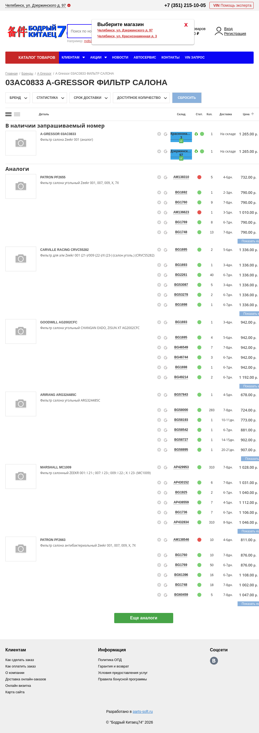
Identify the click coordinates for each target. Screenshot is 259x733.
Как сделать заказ (19, 660)
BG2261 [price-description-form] (181, 275)
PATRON (47, 177)
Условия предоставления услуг (123, 673)
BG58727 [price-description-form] (181, 440)
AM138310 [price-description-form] (181, 177)
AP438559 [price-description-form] (181, 502)
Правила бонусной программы (123, 679)
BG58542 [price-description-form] (181, 430)
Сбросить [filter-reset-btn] (187, 98)
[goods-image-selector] (21, 143)
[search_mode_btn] (8, 114)
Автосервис (145, 57)
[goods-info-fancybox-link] (159, 134)
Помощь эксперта (232, 5)
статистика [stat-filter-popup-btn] (47, 98)
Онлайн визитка (18, 686)
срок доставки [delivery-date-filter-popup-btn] (87, 98)
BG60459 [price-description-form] (181, 595)
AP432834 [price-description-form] (181, 522)
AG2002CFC (68, 322)
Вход (228, 29)
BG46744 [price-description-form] (181, 357)
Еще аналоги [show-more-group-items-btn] (145, 618)
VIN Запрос (195, 57)
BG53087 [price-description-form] (181, 285)
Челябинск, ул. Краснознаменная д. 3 (127, 36)
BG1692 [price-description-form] (181, 192)
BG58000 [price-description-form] (181, 410)
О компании (15, 673)
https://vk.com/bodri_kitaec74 (214, 661)
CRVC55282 (80, 250)
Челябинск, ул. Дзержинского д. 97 (125, 30)
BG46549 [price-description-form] (181, 347)
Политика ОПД (110, 660)
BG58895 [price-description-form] (181, 450)
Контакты (170, 57)
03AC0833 (68, 134)
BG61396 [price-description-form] (181, 575)
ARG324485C (66, 395)
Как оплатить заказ (20, 666)
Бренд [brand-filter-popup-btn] (15, 98)
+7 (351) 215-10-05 (185, 5)
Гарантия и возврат (114, 666)
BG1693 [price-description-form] (181, 265)
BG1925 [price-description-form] (181, 492)
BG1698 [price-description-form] (181, 304)
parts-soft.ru (143, 711)
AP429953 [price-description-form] (181, 467)
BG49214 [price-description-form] (181, 377)
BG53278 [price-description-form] (181, 295)
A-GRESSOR (50, 134)
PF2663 (59, 540)
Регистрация (235, 33)
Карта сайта (15, 692)
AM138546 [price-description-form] (181, 539)
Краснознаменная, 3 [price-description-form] (181, 135)
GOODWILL (49, 322)
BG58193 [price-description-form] (181, 420)
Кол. (209, 114)
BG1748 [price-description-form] (181, 232)
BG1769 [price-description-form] (181, 222)
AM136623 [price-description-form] (181, 212)
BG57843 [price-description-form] (181, 394)
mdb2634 (90, 41)
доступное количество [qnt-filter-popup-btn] (139, 98)
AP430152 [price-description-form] (181, 482)
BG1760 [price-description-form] (181, 202)
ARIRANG (48, 395)
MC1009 (65, 467)
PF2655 (59, 177)
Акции (95, 57)
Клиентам (70, 57)
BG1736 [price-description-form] (181, 512)
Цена (246, 114)
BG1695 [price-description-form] (181, 249)
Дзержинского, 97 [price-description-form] (181, 153)
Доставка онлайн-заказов (26, 679)
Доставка (226, 114)
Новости (120, 57)
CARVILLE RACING (55, 250)
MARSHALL (49, 467)
